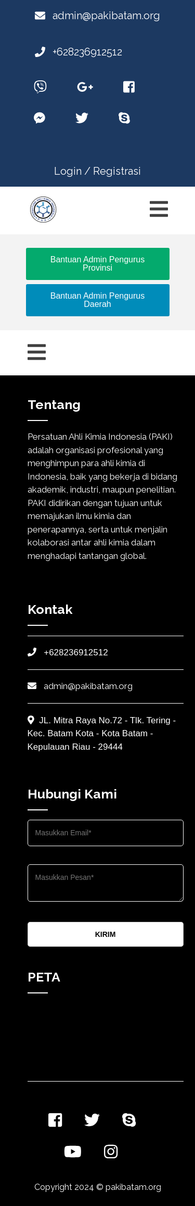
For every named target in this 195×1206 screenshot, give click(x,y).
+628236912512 (78, 52)
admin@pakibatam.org (97, 15)
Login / (72, 171)
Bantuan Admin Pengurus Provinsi (97, 263)
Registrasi (117, 171)
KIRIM (105, 934)
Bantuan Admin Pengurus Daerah (97, 299)
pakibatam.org (133, 1187)
